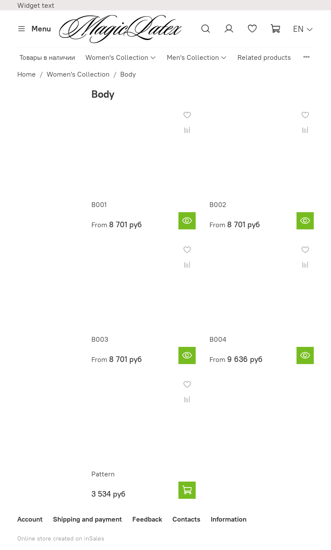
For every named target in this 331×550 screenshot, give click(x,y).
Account (30, 519)
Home (26, 74)
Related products (264, 57)
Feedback (147, 519)
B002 (217, 204)
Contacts (186, 519)
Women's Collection (120, 57)
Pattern (103, 474)
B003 (99, 339)
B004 (217, 339)
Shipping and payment (87, 519)
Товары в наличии (47, 57)
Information (229, 519)
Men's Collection (197, 57)
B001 (99, 204)
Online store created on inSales (60, 538)
